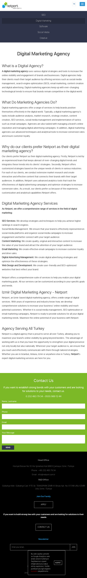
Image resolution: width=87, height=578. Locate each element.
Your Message (8, 432)
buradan (34, 571)
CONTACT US (43, 527)
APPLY (43, 504)
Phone (4, 412)
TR (74, 4)
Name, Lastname (9, 401)
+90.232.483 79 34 (47, 470)
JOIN (73, 547)
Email (4, 422)
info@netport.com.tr (46, 474)
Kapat (58, 563)
